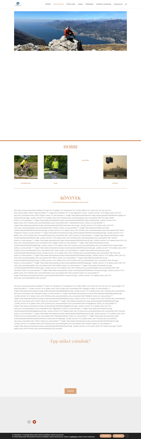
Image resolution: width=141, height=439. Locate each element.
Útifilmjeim (89, 4)
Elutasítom (119, 436)
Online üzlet (70, 4)
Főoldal (48, 4)
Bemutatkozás (58, 4)
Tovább (70, 391)
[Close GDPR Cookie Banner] (129, 436)
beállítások (72, 437)
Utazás (80, 4)
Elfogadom (104, 436)
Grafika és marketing (103, 4)
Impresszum (118, 4)
